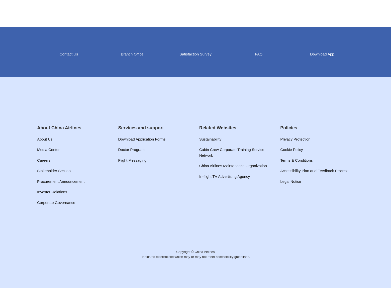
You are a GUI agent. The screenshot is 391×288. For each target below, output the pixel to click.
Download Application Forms (142, 139)
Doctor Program (131, 149)
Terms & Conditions (296, 160)
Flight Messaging (132, 160)
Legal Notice (290, 181)
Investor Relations (52, 192)
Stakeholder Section (54, 171)
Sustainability (210, 139)
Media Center (48, 149)
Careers (43, 160)
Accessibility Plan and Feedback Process (314, 171)
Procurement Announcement (61, 181)
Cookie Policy (291, 149)
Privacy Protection (295, 139)
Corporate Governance (56, 202)
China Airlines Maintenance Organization (233, 166)
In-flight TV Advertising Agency (224, 176)
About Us (45, 139)
